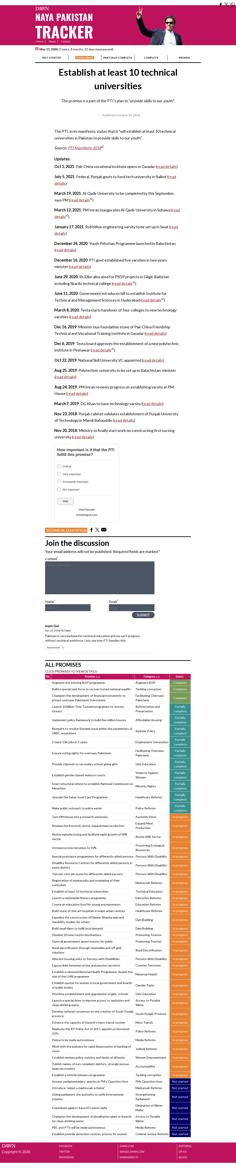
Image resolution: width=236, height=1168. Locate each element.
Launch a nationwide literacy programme (79, 898)
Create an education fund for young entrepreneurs (86, 904)
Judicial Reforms (146, 1049)
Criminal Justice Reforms (152, 1134)
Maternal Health (146, 974)
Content (51, 559)
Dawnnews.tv (129, 1157)
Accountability (145, 1066)
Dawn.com (127, 1146)
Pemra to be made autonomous (73, 1040)
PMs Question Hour (148, 1081)
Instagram (66, 1157)
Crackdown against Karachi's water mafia (79, 1108)
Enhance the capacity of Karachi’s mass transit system (88, 1022)
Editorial (185, 1146)
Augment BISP (145, 682)
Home (39, 41)
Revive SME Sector (148, 837)
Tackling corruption (148, 689)
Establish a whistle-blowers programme (78, 1075)
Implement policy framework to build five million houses (89, 720)
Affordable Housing (148, 720)
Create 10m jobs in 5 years (70, 742)
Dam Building (144, 920)
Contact (65, 41)
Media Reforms (145, 1040)
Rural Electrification (148, 950)
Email (113, 601)
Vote (65, 501)
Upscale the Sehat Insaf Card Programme (80, 797)
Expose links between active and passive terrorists (86, 965)
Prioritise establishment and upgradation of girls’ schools (90, 994)
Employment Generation (151, 742)
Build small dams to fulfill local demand (77, 928)
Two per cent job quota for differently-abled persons (87, 874)
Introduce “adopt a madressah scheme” (78, 1088)
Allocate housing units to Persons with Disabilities (86, 959)
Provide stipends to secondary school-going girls (85, 764)
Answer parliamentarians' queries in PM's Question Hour (90, 1081)
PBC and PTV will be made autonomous (78, 1127)
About (52, 41)
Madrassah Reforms (148, 883)
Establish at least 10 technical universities (80, 891)
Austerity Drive (145, 817)
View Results (87, 509)
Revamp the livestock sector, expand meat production (88, 826)
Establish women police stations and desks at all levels (88, 1057)
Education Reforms (148, 898)
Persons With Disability (151, 856)
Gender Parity (144, 985)
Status (183, 676)
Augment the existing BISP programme (78, 682)
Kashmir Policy (145, 731)
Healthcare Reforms (148, 797)
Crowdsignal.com (87, 514)
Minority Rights (145, 786)
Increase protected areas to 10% (74, 848)
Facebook (65, 1146)
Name (50, 601)
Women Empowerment (151, 1057)
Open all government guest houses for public (82, 941)
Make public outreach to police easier (77, 808)
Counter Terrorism (148, 965)
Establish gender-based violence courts (78, 775)
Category (156, 676)
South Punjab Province (150, 1014)
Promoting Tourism (148, 935)
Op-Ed (183, 1152)
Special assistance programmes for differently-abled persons (93, 856)
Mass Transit (144, 1022)
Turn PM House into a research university (80, 817)
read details (166, 166)
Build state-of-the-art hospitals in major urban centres (88, 911)
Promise (109, 676)
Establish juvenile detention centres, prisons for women (89, 1134)
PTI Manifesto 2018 (84, 147)
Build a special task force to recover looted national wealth (91, 689)
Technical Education (66, 530)
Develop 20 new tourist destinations (76, 935)
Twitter (64, 1152)
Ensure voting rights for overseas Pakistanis (81, 753)
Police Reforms (145, 808)
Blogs (183, 1157)
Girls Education (145, 764)
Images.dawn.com (132, 1152)
